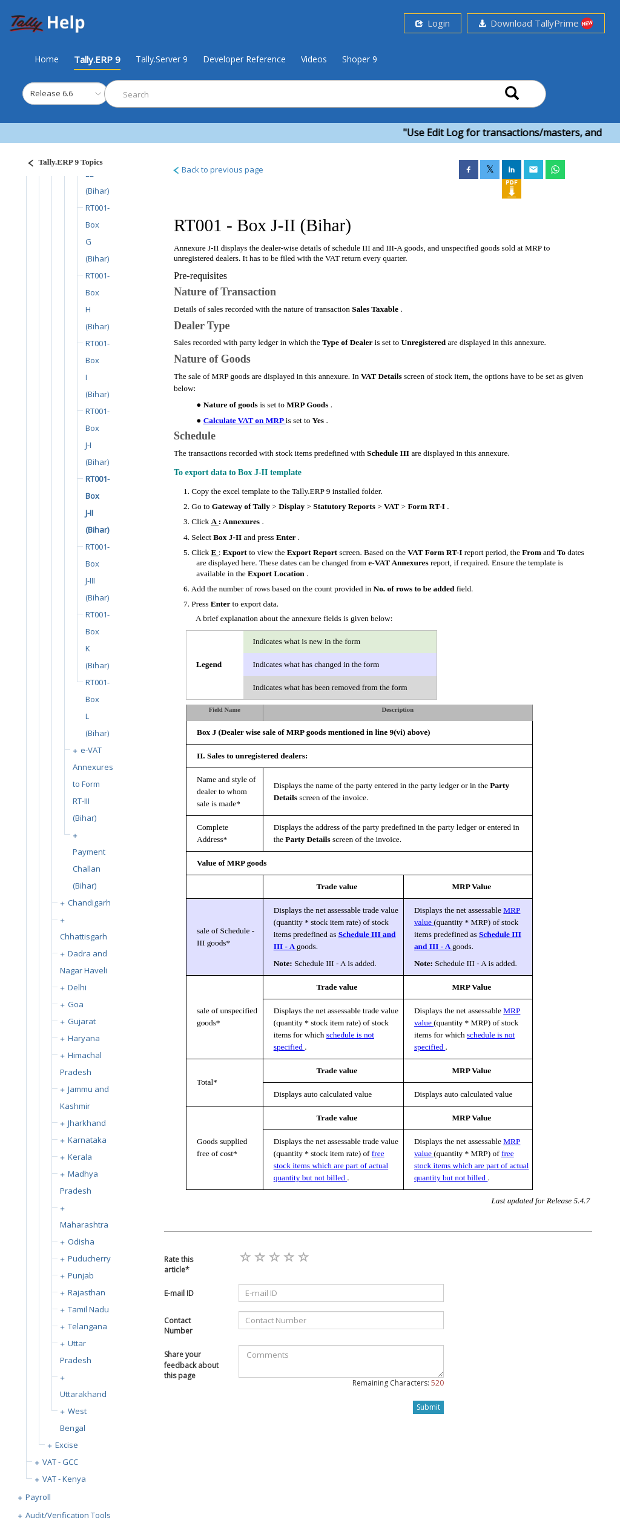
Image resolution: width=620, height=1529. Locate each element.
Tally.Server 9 (162, 59)
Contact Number (178, 1325)
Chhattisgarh (83, 936)
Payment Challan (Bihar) (89, 868)
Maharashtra (84, 1224)
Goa (76, 1004)
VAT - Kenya (64, 1478)
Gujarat (82, 1021)
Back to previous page (217, 169)
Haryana (84, 1038)
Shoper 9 (359, 59)
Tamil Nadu (88, 1309)
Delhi (77, 987)
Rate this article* (178, 1264)
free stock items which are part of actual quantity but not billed (331, 1165)
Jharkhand (87, 1122)
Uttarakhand (83, 1394)
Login (432, 23)
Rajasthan (86, 1292)
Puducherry (89, 1258)
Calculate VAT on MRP (244, 420)
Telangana (87, 1326)
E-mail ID (179, 1293)
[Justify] (61, 163)
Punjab (81, 1275)
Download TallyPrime (535, 23)
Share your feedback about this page (191, 1364)
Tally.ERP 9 (97, 59)
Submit (428, 1407)
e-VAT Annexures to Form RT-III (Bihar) (93, 784)
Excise (66, 1444)
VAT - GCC (60, 1461)
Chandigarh (89, 902)
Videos (314, 59)
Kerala (80, 1156)
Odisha (81, 1241)
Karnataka (87, 1139)
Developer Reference (244, 59)
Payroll (38, 1496)
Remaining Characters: (398, 1383)
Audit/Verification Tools (68, 1515)
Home (47, 59)
